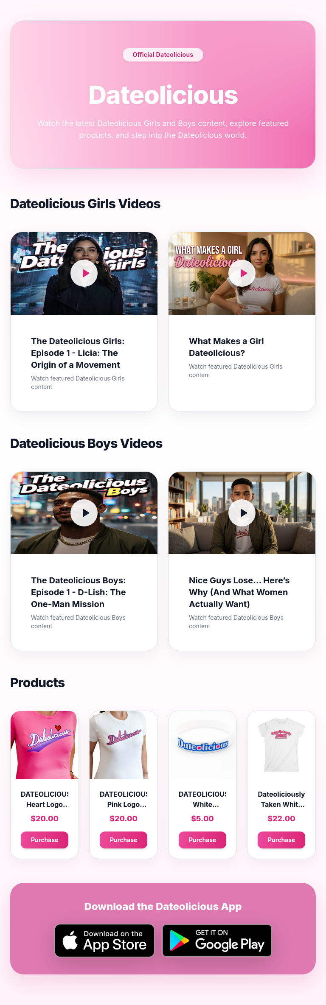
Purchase (44, 839)
